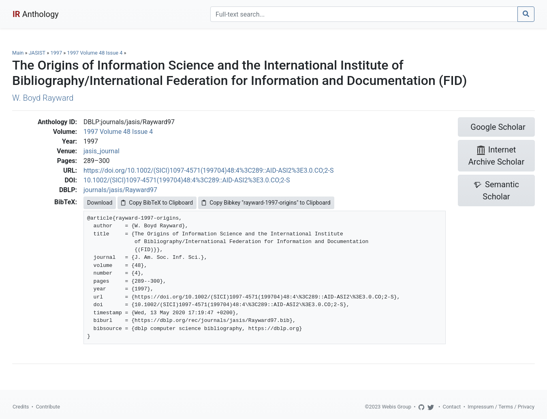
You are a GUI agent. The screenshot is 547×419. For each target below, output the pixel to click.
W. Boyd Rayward (42, 98)
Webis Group (396, 407)
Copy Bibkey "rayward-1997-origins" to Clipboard (266, 202)
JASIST (37, 53)
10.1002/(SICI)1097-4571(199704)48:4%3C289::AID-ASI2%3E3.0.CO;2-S (186, 180)
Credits (21, 407)
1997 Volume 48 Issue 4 (95, 53)
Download (99, 202)
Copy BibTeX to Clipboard (157, 202)
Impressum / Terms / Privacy (501, 407)
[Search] (364, 14)
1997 (56, 53)
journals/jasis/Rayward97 (120, 190)
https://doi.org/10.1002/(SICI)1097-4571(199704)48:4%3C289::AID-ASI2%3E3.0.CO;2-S (208, 170)
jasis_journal (101, 151)
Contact (452, 407)
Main (18, 53)
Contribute (48, 407)
